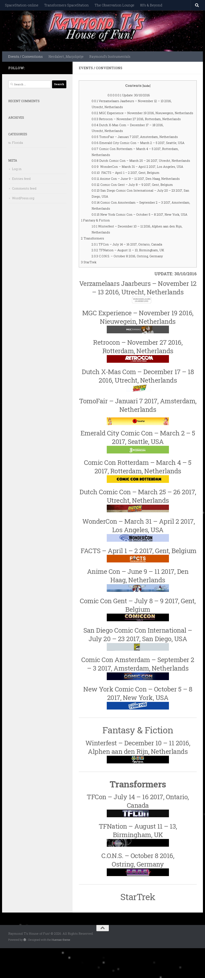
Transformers (94, 268)
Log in (17, 169)
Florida (17, 142)
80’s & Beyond (151, 5)
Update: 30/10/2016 (132, 95)
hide (146, 85)
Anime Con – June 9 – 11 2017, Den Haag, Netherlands (141, 202)
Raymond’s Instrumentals (109, 56)
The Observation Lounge (114, 5)
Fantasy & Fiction (97, 250)
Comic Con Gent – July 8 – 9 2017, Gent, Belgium (137, 208)
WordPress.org (23, 198)
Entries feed (21, 178)
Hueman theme (61, 969)
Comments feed (24, 188)
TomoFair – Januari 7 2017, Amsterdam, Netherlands (141, 142)
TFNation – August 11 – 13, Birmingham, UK (133, 279)
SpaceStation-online (21, 5)
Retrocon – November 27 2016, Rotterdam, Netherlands (142, 124)
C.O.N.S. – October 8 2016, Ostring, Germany (132, 285)
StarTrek (89, 291)
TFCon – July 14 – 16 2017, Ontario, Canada (132, 274)
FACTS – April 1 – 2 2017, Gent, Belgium (130, 196)
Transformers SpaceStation (66, 5)
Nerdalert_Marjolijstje (66, 56)
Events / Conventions (25, 56)
